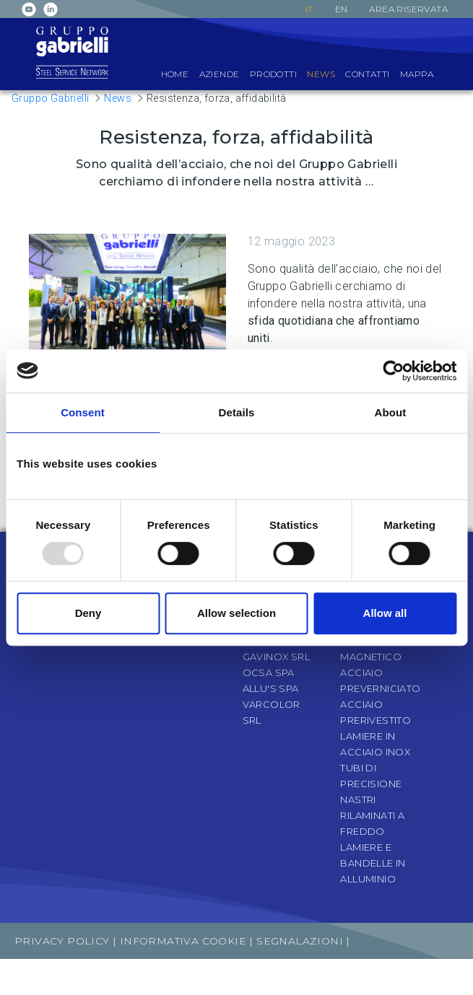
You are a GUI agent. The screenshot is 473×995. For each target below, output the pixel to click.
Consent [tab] (83, 412)
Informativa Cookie (183, 940)
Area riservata (408, 9)
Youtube (29, 9)
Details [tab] (237, 412)
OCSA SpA (269, 672)
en (341, 9)
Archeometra (415, 976)
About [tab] (391, 412)
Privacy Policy (62, 940)
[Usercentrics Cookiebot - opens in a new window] (393, 371)
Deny (88, 613)
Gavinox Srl (276, 656)
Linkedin (50, 9)
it (309, 9)
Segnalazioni (301, 940)
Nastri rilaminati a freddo (372, 815)
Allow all (385, 613)
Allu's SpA (271, 688)
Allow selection (236, 613)
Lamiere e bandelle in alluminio (372, 863)
